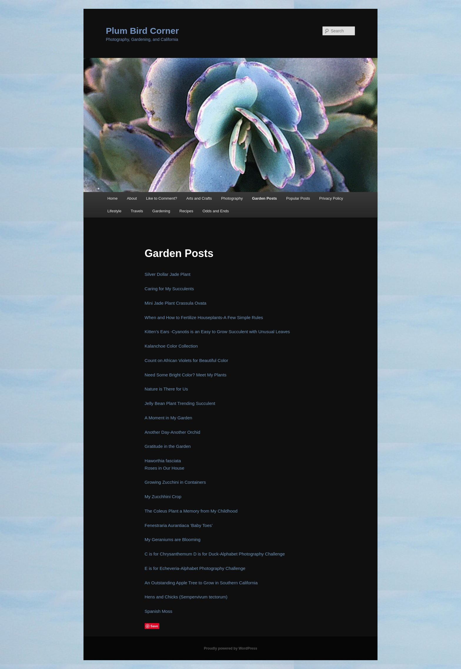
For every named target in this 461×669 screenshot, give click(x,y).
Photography (232, 198)
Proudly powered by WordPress (230, 648)
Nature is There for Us (166, 388)
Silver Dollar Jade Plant (168, 274)
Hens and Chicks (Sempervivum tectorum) (186, 596)
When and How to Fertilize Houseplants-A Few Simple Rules (204, 317)
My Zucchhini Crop (163, 496)
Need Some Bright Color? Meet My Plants (185, 374)
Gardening (161, 211)
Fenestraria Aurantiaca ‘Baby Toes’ (179, 525)
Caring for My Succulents (169, 288)
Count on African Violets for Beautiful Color (186, 360)
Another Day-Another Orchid (172, 432)
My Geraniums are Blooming (173, 539)
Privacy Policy (331, 198)
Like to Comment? (161, 198)
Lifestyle (114, 211)
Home (112, 198)
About (132, 198)
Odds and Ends (216, 211)
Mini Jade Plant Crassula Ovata (175, 303)
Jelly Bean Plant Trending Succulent (180, 403)
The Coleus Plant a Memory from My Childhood (191, 510)
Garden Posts (264, 198)
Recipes (186, 211)
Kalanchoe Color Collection (171, 345)
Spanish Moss (158, 611)
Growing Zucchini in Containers (175, 482)
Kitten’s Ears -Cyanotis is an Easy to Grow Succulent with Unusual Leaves (217, 331)
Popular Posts (298, 198)
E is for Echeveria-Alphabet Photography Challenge (195, 568)
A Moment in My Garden (168, 417)
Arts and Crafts (199, 198)
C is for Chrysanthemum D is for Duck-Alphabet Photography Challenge (215, 553)
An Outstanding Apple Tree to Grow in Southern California (201, 582)
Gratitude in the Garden (168, 446)
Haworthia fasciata (163, 460)
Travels (137, 211)
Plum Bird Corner (142, 31)
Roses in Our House (164, 468)
